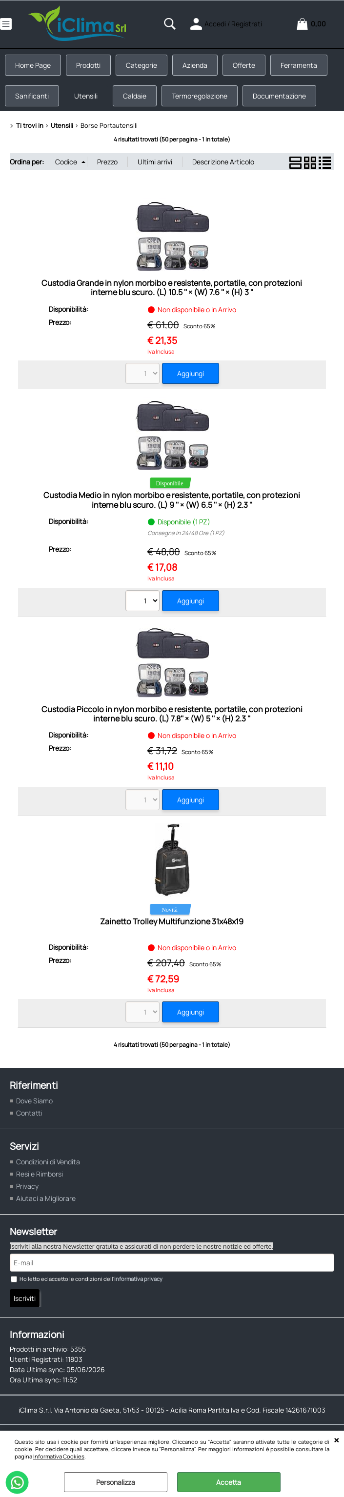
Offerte (244, 65)
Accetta (228, 1482)
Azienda (194, 65)
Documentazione (279, 95)
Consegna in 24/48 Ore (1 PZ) (185, 533)
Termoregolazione (199, 95)
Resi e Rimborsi (39, 1173)
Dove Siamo (34, 1100)
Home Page (33, 65)
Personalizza (115, 1482)
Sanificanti (32, 95)
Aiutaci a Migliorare (46, 1198)
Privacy (27, 1186)
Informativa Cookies (58, 1456)
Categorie (141, 65)
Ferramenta (299, 65)
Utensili (86, 95)
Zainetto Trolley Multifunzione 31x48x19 (171, 921)
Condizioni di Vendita (48, 1161)
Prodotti (88, 65)
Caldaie (134, 95)
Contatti (29, 1113)
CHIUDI (336, 1440)
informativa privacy (138, 1278)
